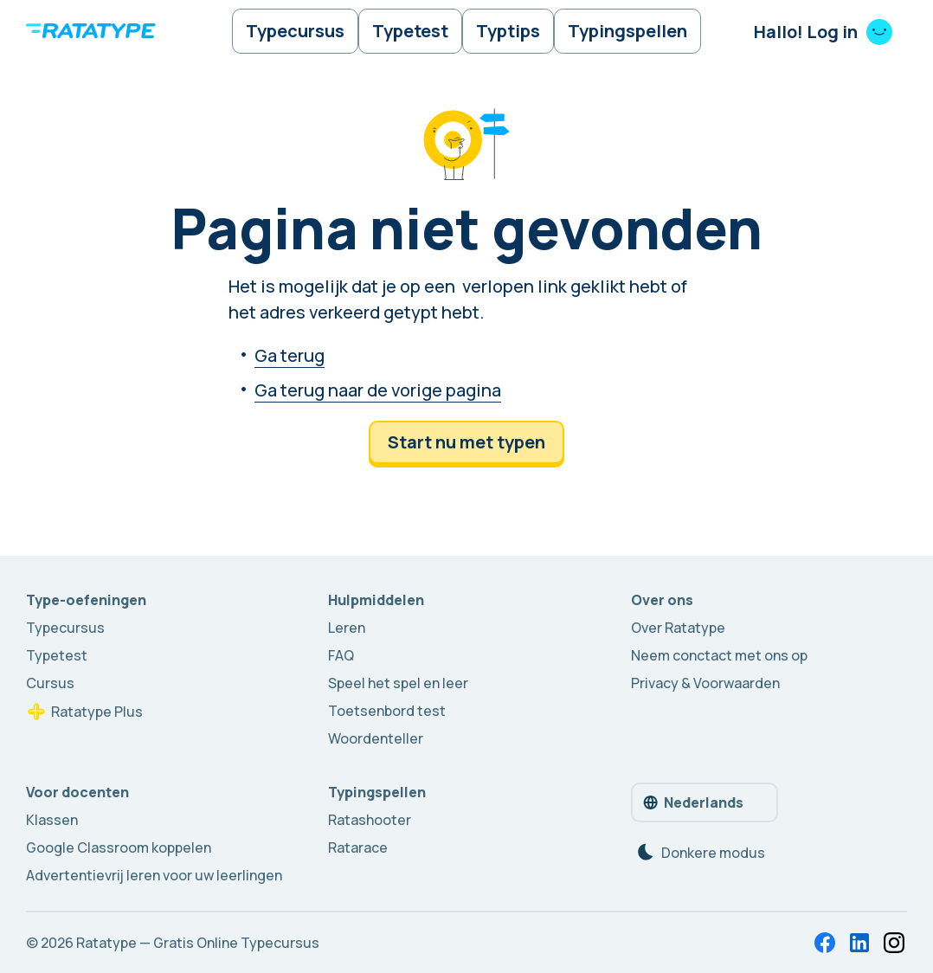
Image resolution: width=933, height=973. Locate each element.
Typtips (509, 31)
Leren (346, 627)
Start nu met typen (466, 443)
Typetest (409, 31)
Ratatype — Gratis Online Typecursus (197, 942)
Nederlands (692, 802)
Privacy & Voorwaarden (705, 683)
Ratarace (358, 847)
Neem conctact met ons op (719, 655)
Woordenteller (375, 738)
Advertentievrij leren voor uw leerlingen (154, 875)
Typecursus (292, 31)
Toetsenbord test (387, 710)
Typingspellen (630, 31)
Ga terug (289, 357)
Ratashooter (369, 819)
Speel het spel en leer (398, 683)
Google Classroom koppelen (118, 847)
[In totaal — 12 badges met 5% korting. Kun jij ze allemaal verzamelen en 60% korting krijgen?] (894, 943)
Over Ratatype (678, 627)
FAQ (341, 655)
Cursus (50, 683)
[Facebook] (825, 943)
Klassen (52, 819)
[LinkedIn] (859, 943)
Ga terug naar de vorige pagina (377, 391)
